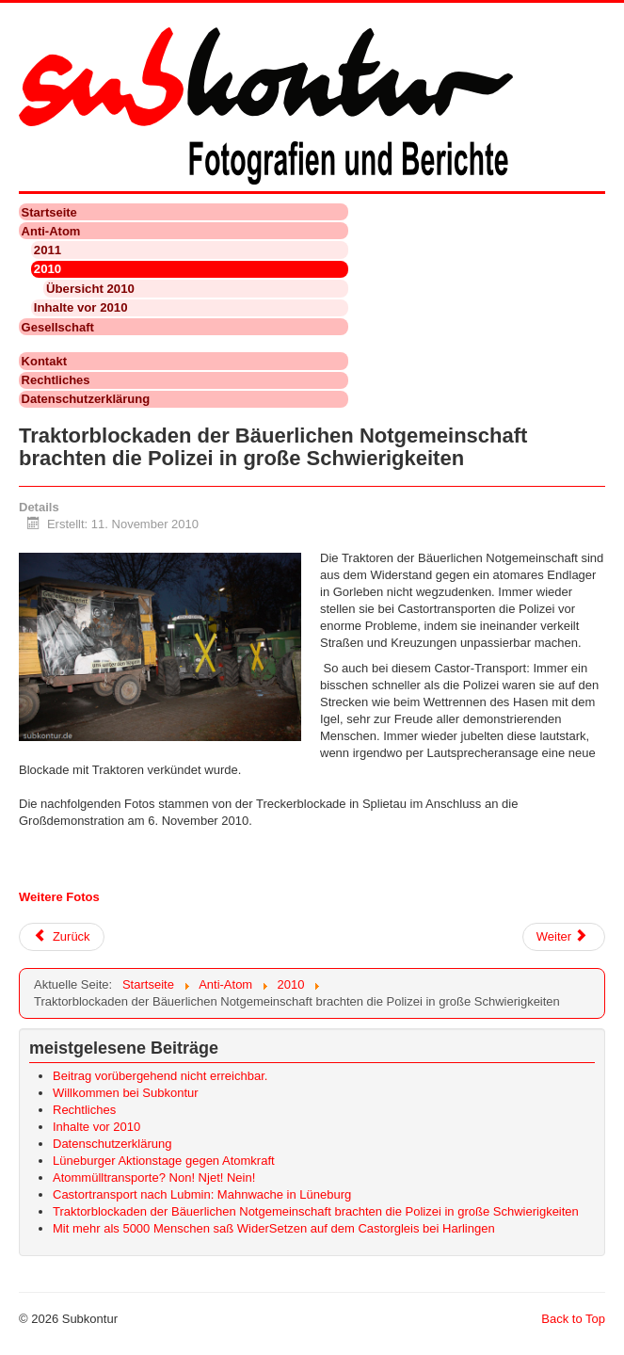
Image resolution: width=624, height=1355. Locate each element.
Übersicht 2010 (90, 289)
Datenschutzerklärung (86, 399)
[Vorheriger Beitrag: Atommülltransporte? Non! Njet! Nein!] (61, 937)
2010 (47, 269)
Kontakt (44, 361)
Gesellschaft (58, 327)
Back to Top (573, 1319)
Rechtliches (56, 380)
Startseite (49, 212)
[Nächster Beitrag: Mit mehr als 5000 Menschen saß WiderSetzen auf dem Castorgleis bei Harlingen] (563, 937)
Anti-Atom (51, 231)
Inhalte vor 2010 (81, 307)
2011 (47, 250)
